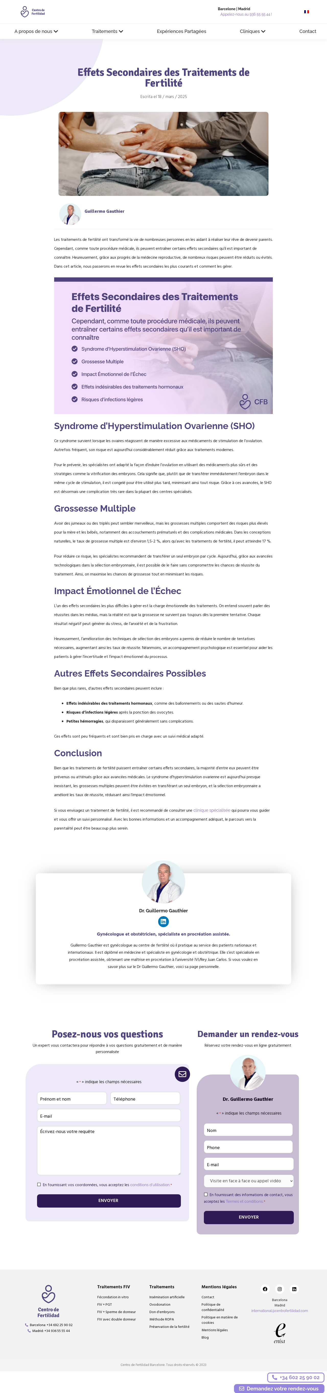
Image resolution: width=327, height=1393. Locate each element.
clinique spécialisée (211, 810)
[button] (36, 31)
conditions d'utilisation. (150, 1183)
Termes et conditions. (244, 1199)
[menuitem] (306, 12)
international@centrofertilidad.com (279, 1308)
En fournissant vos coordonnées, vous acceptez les (107, 1183)
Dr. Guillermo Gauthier (163, 910)
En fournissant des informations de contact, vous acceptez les (248, 1196)
